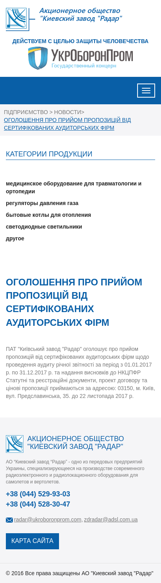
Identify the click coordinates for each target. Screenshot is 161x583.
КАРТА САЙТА (32, 541)
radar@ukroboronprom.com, (48, 519)
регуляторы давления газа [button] (42, 203)
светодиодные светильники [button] (44, 226)
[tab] (80, 172)
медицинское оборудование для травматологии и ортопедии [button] (73, 187)
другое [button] (15, 238)
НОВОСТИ (67, 112)
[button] (80, 172)
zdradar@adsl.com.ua (111, 519)
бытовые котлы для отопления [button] (48, 215)
